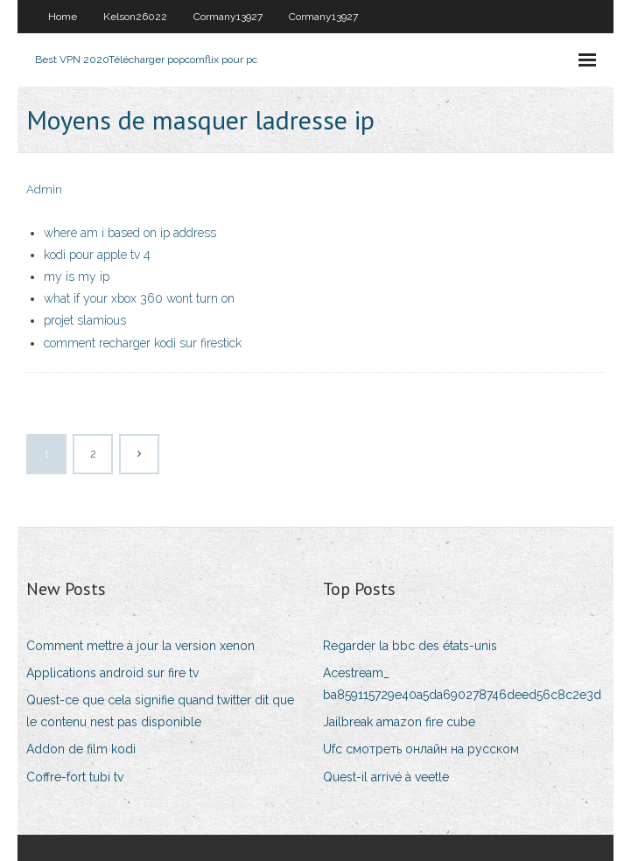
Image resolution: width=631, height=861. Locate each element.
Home (62, 16)
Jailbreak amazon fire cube (399, 722)
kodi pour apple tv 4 (97, 255)
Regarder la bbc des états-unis (410, 646)
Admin (44, 189)
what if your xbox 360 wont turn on (139, 298)
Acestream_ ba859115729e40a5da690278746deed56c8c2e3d (462, 684)
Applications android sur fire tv (112, 673)
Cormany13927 (228, 16)
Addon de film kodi (81, 749)
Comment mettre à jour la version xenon (140, 646)
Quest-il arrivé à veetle (386, 777)
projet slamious (85, 320)
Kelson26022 (135, 16)
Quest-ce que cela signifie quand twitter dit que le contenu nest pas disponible (160, 711)
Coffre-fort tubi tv (74, 777)
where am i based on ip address (130, 233)
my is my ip (76, 277)
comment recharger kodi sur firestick (143, 343)
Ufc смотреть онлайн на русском (421, 749)
